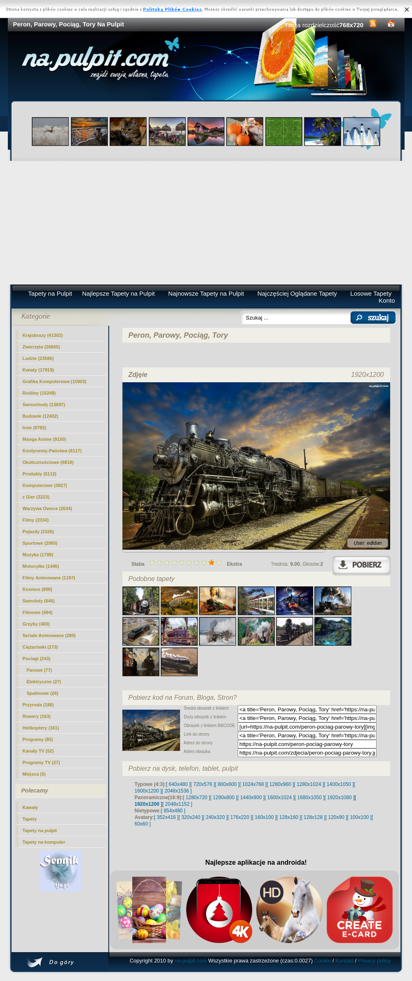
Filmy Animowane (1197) (49, 577)
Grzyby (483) (36, 623)
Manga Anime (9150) (44, 439)
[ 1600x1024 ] (280, 797)
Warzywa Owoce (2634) (48, 508)
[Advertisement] (206, 222)
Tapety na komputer (44, 842)
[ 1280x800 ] (223, 797)
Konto (387, 300)
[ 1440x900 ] (251, 797)
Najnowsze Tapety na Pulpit (206, 293)
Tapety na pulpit (40, 830)
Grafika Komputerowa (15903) (55, 381)
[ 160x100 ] (264, 817)
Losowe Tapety (370, 293)
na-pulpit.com (191, 960)
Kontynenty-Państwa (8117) (52, 450)
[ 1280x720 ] (196, 797)
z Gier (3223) (36, 496)
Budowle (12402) (41, 416)
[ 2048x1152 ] (177, 804)
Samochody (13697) (44, 404)
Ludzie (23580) (38, 358)
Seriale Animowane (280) (49, 635)
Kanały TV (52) (38, 750)
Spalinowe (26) (43, 693)
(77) (39, 670)
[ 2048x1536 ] (177, 791)
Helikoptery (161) (41, 727)
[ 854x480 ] (173, 811)
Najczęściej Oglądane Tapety (297, 293)
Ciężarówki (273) (40, 647)
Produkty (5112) (40, 473)
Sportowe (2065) (40, 543)
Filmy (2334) (36, 520)
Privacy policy (374, 960)
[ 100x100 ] (359, 817)
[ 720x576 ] (202, 784)
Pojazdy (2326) (38, 531)
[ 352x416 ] (166, 817)
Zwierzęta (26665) (41, 346)
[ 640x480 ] (178, 784)
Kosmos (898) (37, 589)
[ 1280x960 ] (280, 784)
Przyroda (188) (38, 704)
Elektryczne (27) (44, 681)
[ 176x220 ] (239, 817)
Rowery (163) (37, 716)
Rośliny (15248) (39, 393)
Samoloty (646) (39, 600)
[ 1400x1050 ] (339, 784)
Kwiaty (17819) (38, 369)
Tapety (30, 818)
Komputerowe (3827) (45, 485)
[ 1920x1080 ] (340, 797)
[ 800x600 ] (227, 784)
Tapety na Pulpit (50, 293)
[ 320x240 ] (190, 817)
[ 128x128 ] (313, 817)
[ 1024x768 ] (253, 784)
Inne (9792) (34, 427)
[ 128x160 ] (288, 817)
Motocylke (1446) (41, 566)
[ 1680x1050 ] (310, 797)
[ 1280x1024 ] (309, 784)
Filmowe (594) (38, 612)
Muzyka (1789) (38, 554)
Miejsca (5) (34, 774)
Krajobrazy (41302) (43, 335)
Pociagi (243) (37, 658)
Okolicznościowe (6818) (48, 462)
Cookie (322, 960)
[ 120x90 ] (336, 817)
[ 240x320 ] (215, 817)
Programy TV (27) (41, 762)
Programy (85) (38, 739)
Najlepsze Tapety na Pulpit (118, 293)
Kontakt (344, 960)
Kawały (30, 807)
